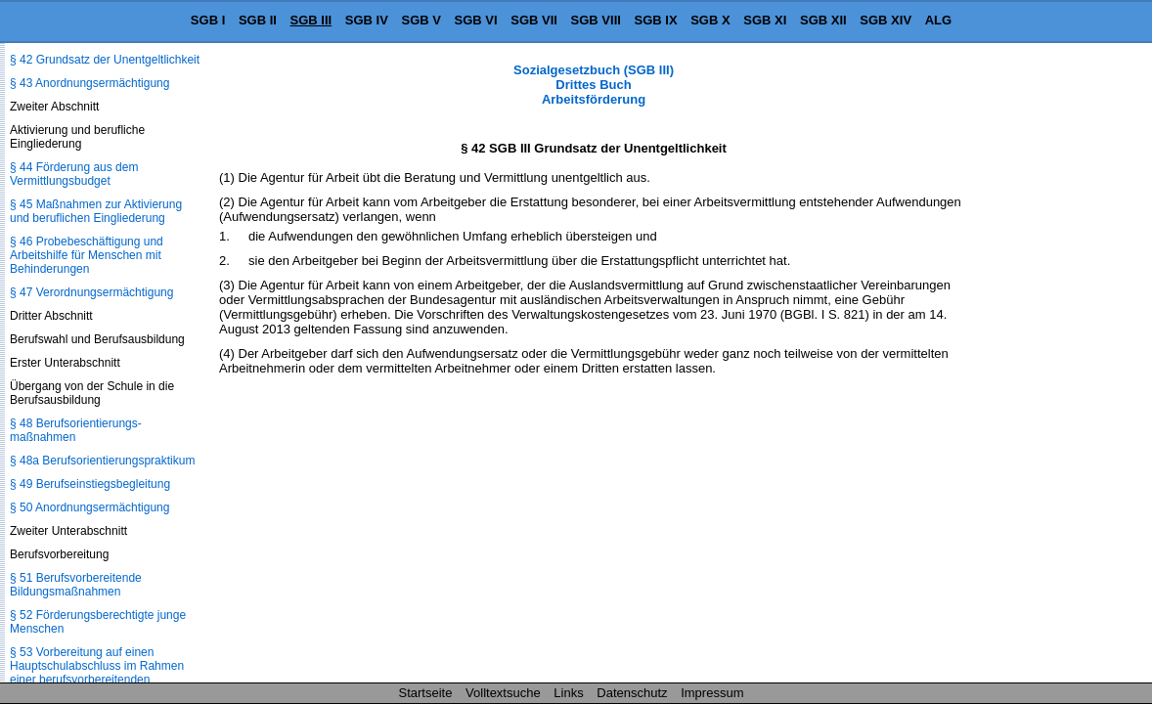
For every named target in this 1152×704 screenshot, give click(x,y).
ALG (938, 20)
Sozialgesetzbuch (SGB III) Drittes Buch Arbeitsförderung (593, 85)
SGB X (710, 20)
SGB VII (533, 20)
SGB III (311, 20)
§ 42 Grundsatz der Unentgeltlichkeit (104, 59)
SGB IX (656, 20)
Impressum (712, 692)
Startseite (426, 692)
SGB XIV (885, 20)
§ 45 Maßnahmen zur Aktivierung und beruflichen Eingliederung (96, 211)
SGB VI (476, 20)
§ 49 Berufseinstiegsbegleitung (90, 484)
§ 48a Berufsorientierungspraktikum (102, 460)
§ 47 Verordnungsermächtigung (91, 292)
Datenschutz (632, 692)
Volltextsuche (503, 692)
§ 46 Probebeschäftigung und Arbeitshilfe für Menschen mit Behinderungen (86, 255)
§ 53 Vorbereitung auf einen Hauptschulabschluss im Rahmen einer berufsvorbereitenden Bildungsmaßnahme (97, 672)
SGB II (258, 20)
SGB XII (823, 20)
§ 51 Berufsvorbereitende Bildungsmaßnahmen (76, 584)
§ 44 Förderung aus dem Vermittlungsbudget (74, 174)
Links (568, 692)
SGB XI (764, 20)
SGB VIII (596, 20)
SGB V (420, 20)
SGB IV (366, 20)
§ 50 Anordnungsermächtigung (89, 507)
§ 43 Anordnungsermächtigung (89, 83)
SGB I (208, 20)
